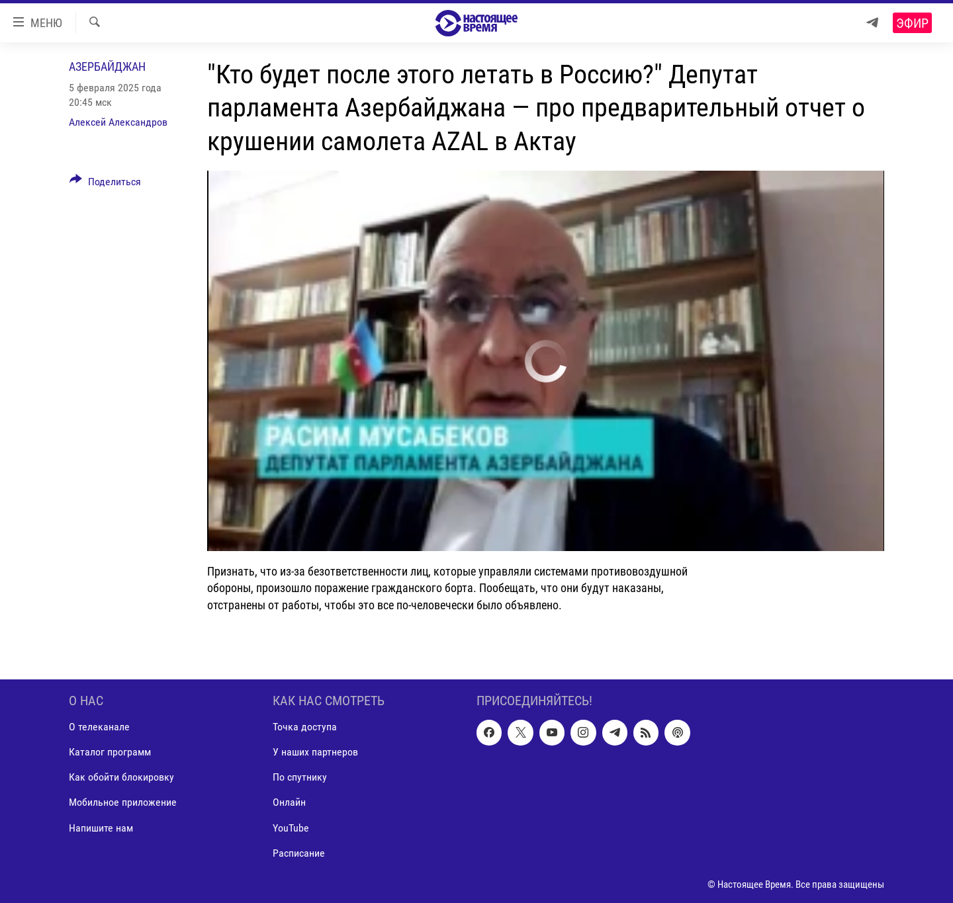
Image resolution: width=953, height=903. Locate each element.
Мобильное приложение (123, 802)
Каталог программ (110, 752)
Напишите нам (101, 827)
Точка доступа (305, 726)
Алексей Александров (118, 122)
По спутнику (300, 777)
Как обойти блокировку (121, 777)
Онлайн (289, 802)
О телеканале (99, 726)
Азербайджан (107, 66)
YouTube (291, 827)
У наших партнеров (315, 752)
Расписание (299, 852)
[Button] (105, 184)
